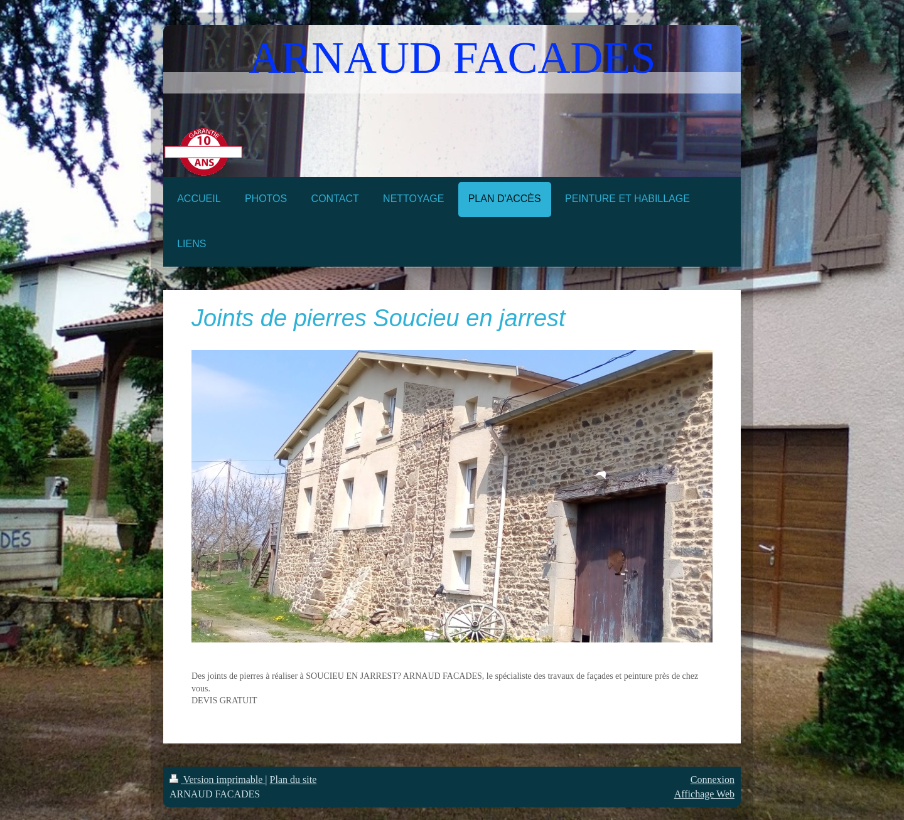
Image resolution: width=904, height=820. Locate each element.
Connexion (712, 779)
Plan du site (293, 779)
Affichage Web (704, 794)
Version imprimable (217, 779)
